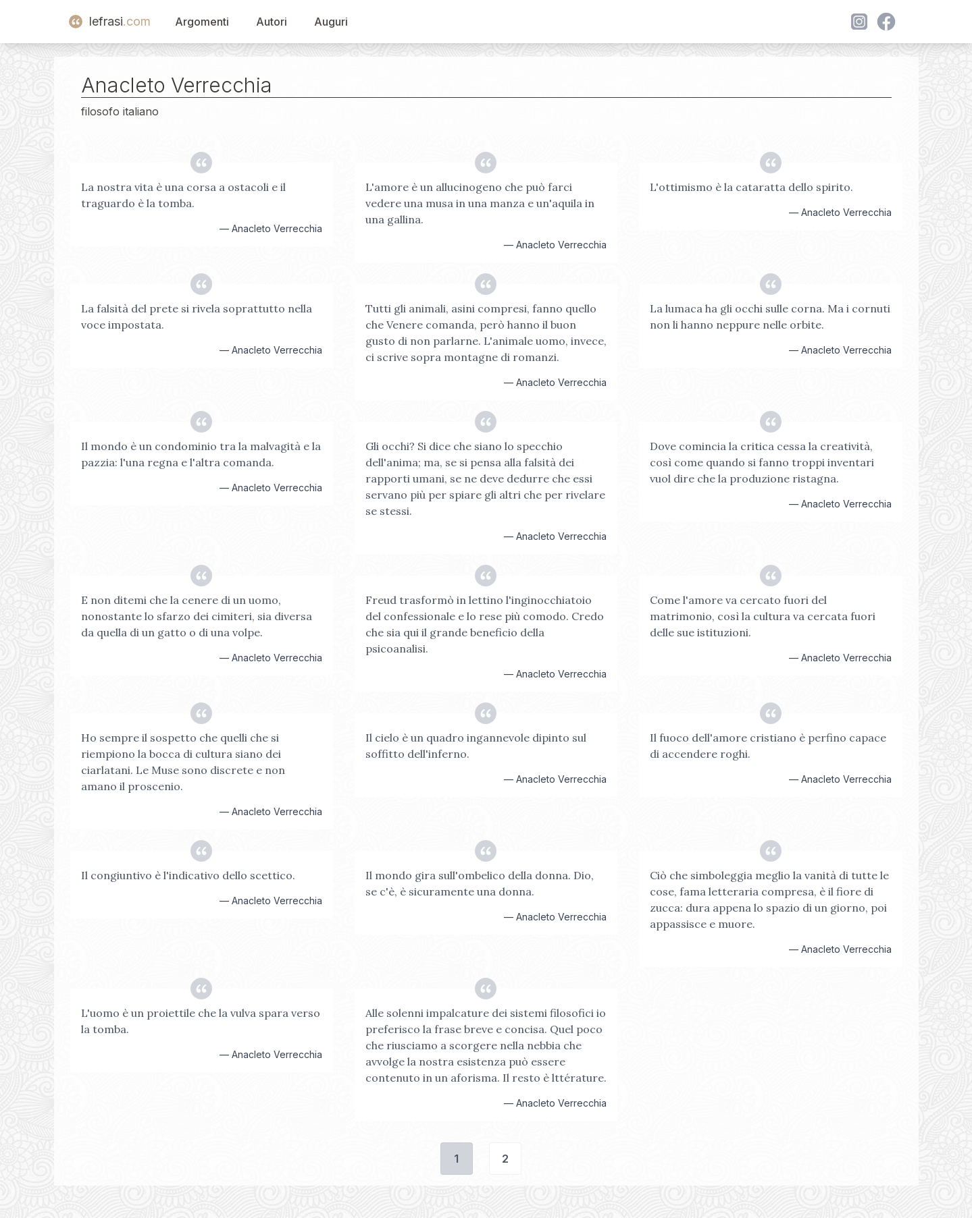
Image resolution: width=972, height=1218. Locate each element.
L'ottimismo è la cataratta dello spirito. (751, 187)
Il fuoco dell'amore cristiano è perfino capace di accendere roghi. (768, 745)
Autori (271, 21)
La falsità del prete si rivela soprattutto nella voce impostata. (196, 316)
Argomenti (202, 21)
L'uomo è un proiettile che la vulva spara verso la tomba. (200, 1021)
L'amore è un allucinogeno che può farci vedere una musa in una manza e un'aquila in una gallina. (479, 203)
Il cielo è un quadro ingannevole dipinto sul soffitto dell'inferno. (475, 745)
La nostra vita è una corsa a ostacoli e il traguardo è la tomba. (183, 195)
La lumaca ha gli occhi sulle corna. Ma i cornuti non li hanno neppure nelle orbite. (770, 316)
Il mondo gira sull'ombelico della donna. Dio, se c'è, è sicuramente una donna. (479, 883)
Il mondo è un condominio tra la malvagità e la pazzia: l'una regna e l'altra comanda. (201, 454)
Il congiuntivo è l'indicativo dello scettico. (188, 875)
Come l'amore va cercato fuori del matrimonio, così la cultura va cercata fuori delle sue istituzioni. (762, 616)
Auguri (331, 21)
